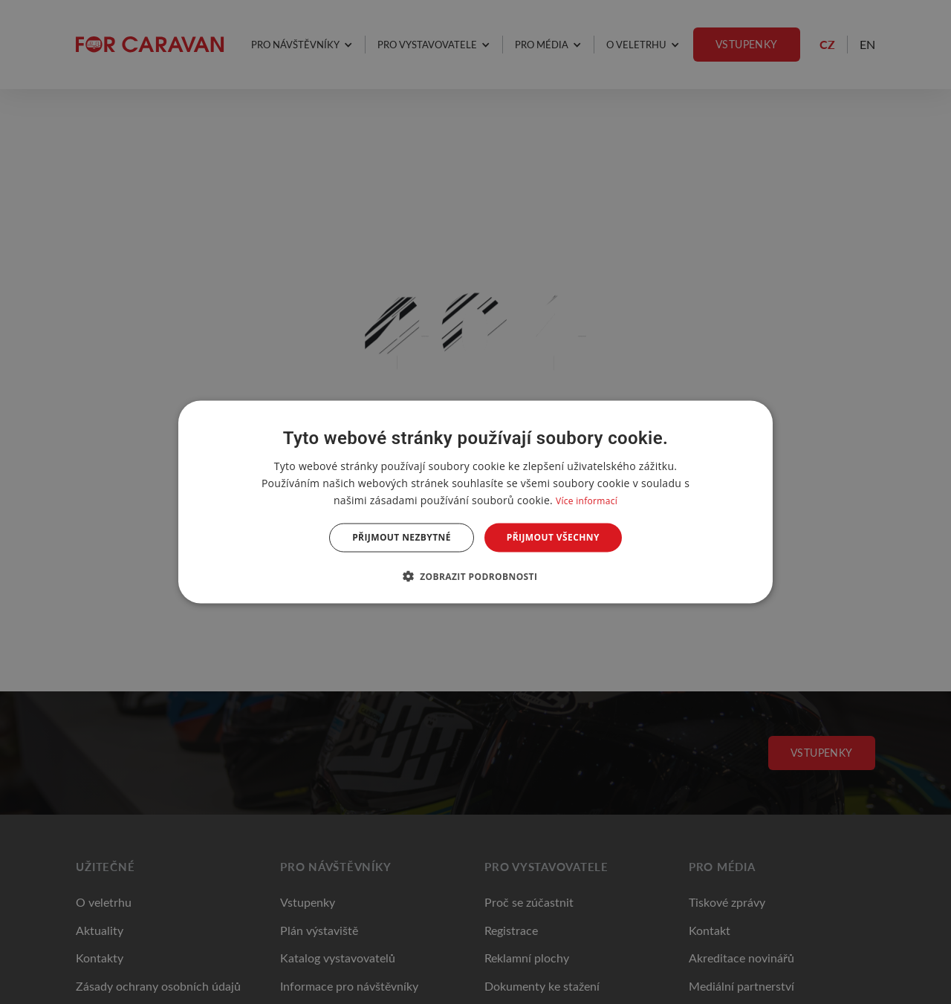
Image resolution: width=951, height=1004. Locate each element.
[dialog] (475, 502)
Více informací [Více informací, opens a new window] (586, 501)
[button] (476, 575)
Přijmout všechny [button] (553, 537)
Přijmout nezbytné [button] (401, 537)
